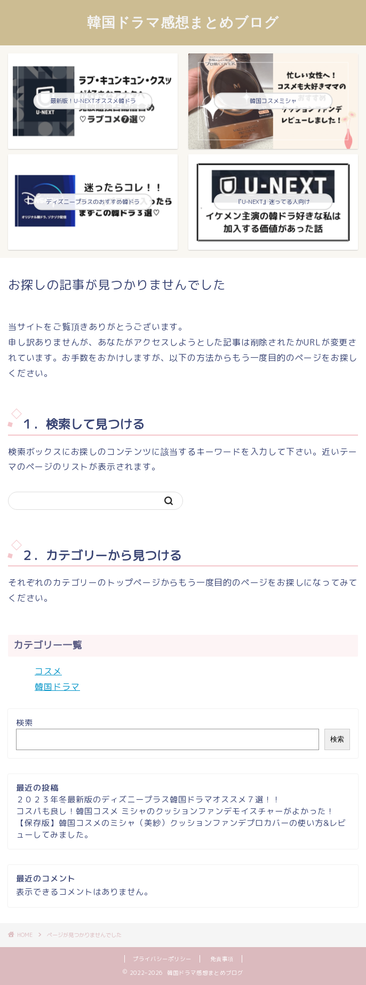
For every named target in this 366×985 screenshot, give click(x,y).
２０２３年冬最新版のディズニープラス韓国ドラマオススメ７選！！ (148, 799)
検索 (24, 722)
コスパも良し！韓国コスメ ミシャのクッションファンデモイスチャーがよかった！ (175, 811)
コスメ (48, 671)
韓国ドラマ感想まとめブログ (183, 21)
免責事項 (222, 959)
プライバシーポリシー (162, 959)
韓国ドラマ (57, 686)
